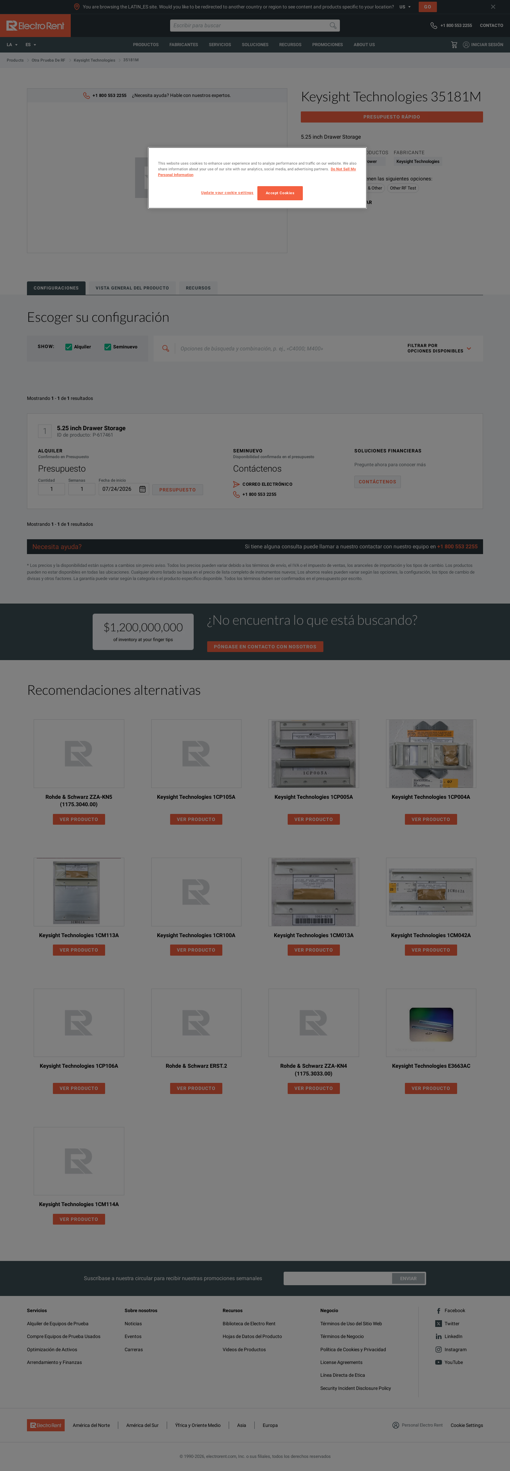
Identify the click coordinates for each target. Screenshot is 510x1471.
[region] (257, 178)
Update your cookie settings (227, 192)
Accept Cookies (280, 193)
